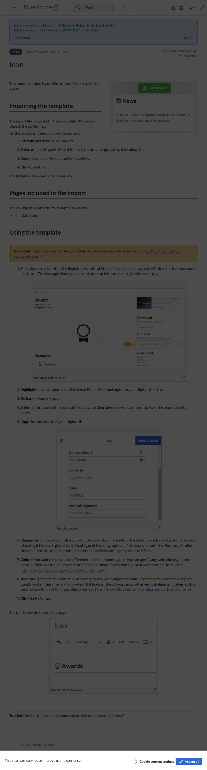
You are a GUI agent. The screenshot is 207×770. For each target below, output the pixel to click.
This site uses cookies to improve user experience (43, 760)
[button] (154, 761)
